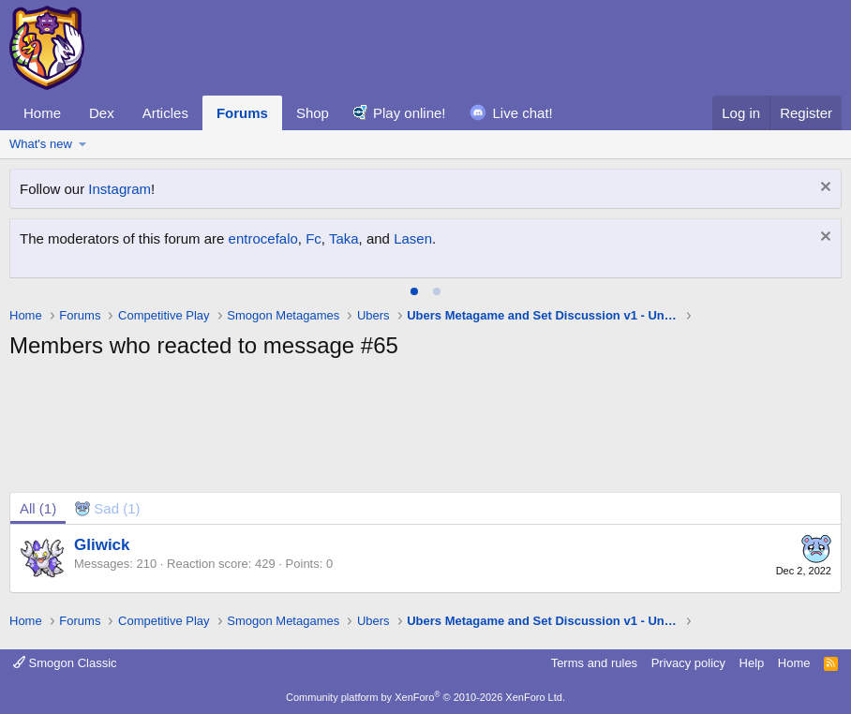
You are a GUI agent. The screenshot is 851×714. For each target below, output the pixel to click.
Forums (242, 113)
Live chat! (523, 113)
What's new (40, 144)
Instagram (119, 189)
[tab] (414, 291)
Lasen (413, 238)
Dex (101, 113)
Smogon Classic (65, 663)
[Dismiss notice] (823, 189)
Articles (165, 113)
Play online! (409, 113)
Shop (312, 113)
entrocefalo (263, 238)
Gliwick (102, 545)
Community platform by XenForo (425, 697)
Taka (344, 238)
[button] (83, 144)
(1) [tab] (38, 508)
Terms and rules (594, 663)
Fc (313, 238)
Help (752, 663)
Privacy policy (688, 663)
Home (42, 113)
